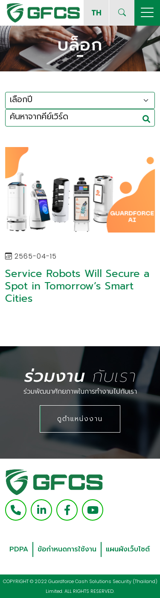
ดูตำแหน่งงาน (80, 419)
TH (96, 12)
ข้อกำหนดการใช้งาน (67, 549)
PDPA (18, 549)
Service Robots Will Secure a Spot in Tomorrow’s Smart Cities (77, 286)
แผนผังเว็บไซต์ (128, 549)
